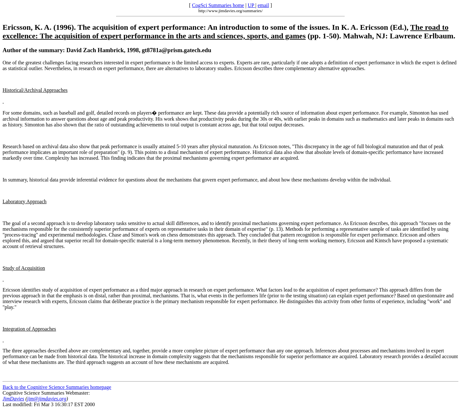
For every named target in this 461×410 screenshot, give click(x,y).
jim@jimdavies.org (46, 398)
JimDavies (13, 398)
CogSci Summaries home (218, 5)
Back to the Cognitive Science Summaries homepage (57, 387)
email (263, 5)
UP (251, 5)
